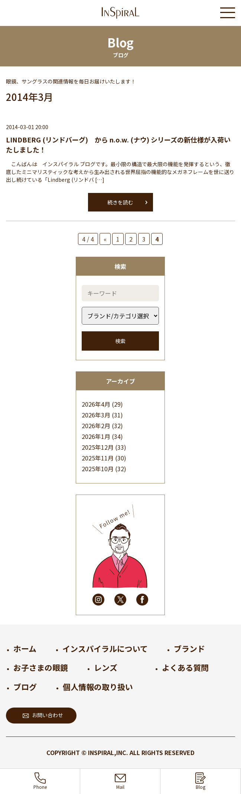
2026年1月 (96, 436)
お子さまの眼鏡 (40, 667)
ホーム (24, 648)
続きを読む (120, 202)
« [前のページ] (105, 238)
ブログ (25, 686)
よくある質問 (185, 667)
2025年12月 (98, 447)
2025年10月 (98, 468)
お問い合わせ (43, 715)
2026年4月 (96, 404)
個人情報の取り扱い (98, 686)
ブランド (189, 648)
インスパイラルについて (105, 648)
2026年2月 (96, 425)
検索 (120, 341)
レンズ (105, 667)
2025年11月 (98, 457)
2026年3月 (96, 414)
